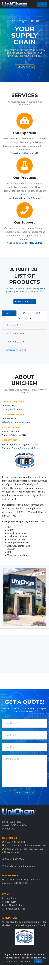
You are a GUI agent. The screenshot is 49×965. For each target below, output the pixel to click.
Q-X (39, 313)
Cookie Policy (9, 901)
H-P (24, 313)
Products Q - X (15, 342)
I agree (38, 961)
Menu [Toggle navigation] (42, 4)
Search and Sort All (17, 350)
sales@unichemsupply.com (16, 422)
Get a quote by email (12, 409)
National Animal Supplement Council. (22, 448)
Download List (24, 301)
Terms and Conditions (13, 908)
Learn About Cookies (13, 905)
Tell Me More (24, 67)
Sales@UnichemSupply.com (20, 866)
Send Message (24, 792)
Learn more (26, 961)
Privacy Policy (10, 898)
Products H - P (15, 333)
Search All (24, 318)
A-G (9, 313)
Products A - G (15, 325)
